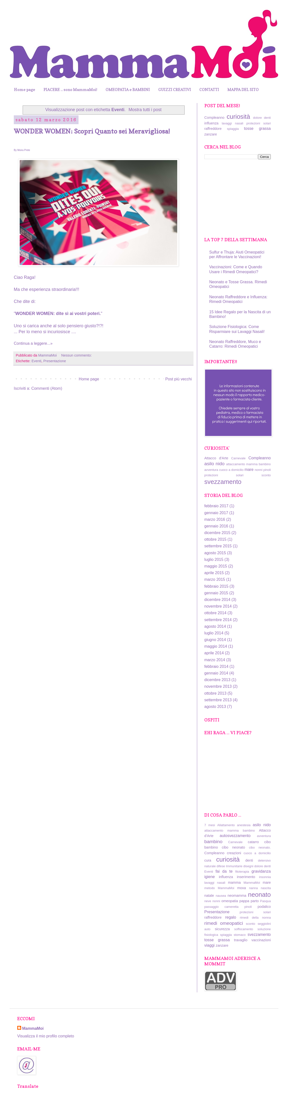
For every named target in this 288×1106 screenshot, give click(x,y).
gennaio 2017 (216, 513)
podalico (264, 907)
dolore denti (262, 118)
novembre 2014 (218, 606)
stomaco (240, 935)
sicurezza (222, 929)
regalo (230, 917)
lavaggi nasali (232, 123)
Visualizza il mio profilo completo (45, 1036)
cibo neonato (233, 847)
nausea (221, 895)
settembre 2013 (218, 700)
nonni (258, 470)
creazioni (234, 853)
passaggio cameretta (221, 907)
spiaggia (233, 129)
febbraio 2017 (216, 506)
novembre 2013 (218, 686)
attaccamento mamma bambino (248, 464)
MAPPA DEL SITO (243, 89)
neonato (259, 894)
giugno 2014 (215, 640)
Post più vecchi (178, 379)
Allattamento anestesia (234, 825)
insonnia (265, 877)
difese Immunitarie (229, 866)
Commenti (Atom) (46, 388)
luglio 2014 (213, 633)
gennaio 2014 (216, 673)
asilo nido (214, 463)
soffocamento (243, 929)
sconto (266, 475)
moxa (241, 888)
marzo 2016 (214, 519)
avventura (211, 470)
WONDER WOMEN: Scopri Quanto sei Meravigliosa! (92, 131)
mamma (234, 882)
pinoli (267, 470)
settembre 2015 (218, 546)
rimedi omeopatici (223, 923)
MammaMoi (251, 882)
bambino (213, 841)
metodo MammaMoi (219, 888)
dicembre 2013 (217, 680)
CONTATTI (209, 89)
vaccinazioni (261, 940)
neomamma (237, 895)
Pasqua (265, 901)
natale (209, 895)
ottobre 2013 (215, 693)
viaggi (209, 945)
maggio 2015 (215, 566)
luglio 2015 (213, 559)
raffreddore (213, 129)
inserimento (246, 877)
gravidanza (261, 871)
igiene (209, 877)
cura (207, 860)
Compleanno (214, 118)
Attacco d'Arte (216, 458)
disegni (248, 866)
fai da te (224, 871)
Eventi (36, 361)
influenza (211, 123)
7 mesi (209, 825)
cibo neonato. (260, 847)
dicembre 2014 (217, 600)
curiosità (238, 116)
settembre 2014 (218, 620)
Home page (24, 89)
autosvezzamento (235, 836)
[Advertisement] (235, 197)
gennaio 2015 (216, 593)
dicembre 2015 (217, 533)
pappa (244, 901)
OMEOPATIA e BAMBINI (128, 89)
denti (249, 860)
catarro (253, 842)
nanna (253, 888)
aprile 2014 (214, 653)
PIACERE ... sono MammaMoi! (70, 89)
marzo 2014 (214, 660)
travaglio (240, 940)
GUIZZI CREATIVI (174, 89)
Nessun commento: (77, 355)
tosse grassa (257, 128)
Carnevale (238, 458)
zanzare (210, 134)
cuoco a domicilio (231, 470)
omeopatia (230, 901)
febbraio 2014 (216, 666)
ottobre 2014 (215, 613)
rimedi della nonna (255, 917)
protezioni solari (258, 123)
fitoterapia (242, 871)
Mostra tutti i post (144, 109)
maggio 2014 (215, 646)
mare (248, 469)
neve (207, 901)
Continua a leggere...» (33, 343)
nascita (266, 888)
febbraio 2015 (216, 586)
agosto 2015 (215, 553)
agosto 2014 (215, 626)
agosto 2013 (215, 706)
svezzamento (222, 481)
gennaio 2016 (216, 526)
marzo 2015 (214, 579)
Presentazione (54, 361)
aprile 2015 (214, 573)
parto (255, 901)
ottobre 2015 (215, 539)
